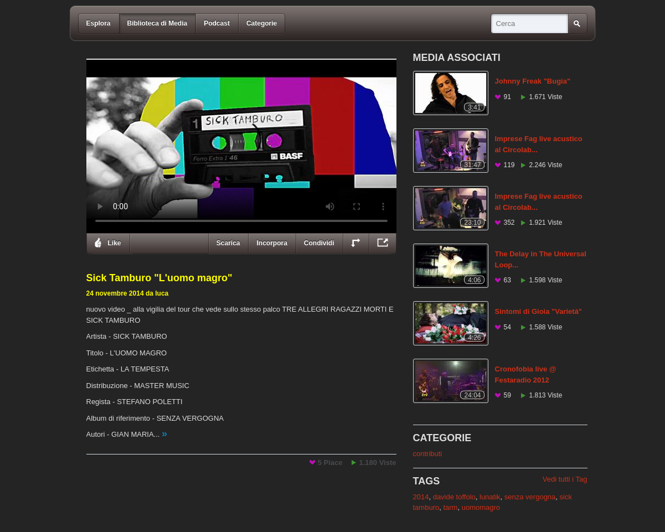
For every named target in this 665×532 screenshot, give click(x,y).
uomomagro (481, 507)
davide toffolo (454, 497)
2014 (421, 497)
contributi (427, 454)
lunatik (490, 497)
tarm (450, 507)
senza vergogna (530, 497)
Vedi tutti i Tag (565, 479)
